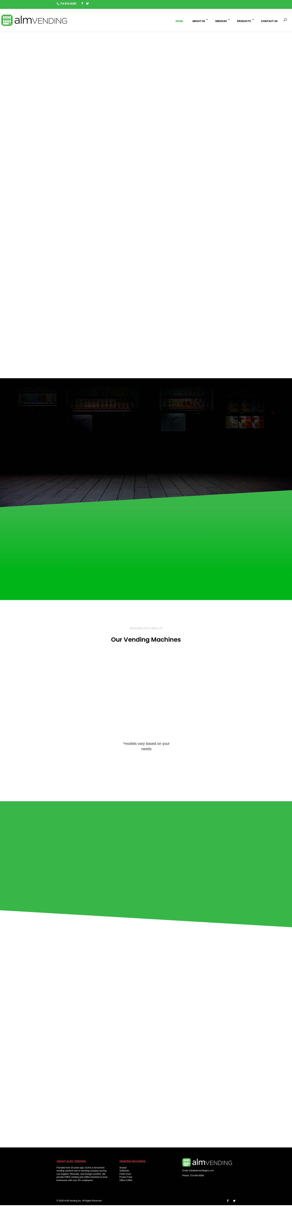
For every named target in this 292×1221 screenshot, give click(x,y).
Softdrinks (124, 1170)
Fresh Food (125, 1174)
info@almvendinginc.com (201, 1170)
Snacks (123, 1167)
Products (244, 21)
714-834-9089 (197, 1175)
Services (221, 21)
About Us (198, 21)
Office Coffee (126, 1180)
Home (179, 21)
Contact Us (269, 21)
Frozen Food (125, 1177)
